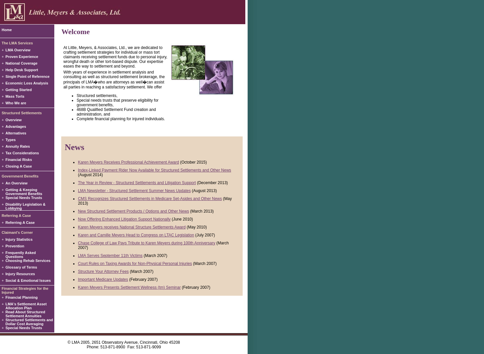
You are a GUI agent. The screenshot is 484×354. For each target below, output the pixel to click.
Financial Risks (18, 160)
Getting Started (18, 90)
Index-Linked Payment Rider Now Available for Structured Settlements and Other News (154, 170)
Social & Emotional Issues (28, 280)
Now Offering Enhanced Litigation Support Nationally (124, 219)
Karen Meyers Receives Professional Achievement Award (128, 162)
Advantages (15, 126)
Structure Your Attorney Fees (103, 271)
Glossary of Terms (21, 267)
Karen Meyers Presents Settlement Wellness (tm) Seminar (129, 287)
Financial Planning (21, 297)
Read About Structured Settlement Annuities (25, 314)
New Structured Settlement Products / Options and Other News (133, 211)
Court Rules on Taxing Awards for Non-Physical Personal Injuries (135, 263)
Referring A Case (19, 223)
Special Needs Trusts (23, 198)
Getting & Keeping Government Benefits (23, 192)
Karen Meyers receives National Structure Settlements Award (131, 227)
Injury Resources (20, 274)
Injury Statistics (18, 239)
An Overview (16, 183)
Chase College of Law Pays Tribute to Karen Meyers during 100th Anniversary (146, 243)
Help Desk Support (21, 70)
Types (10, 140)
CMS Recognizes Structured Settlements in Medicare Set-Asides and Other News (150, 198)
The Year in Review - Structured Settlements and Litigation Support (137, 182)
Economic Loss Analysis (26, 83)
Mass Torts (14, 96)
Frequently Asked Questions (20, 255)
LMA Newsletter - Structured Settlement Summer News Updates (134, 190)
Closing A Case (18, 166)
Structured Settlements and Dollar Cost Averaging (29, 322)
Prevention (14, 246)
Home (7, 30)
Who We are (15, 103)
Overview (13, 120)
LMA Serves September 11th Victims (110, 255)
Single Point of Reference (27, 76)
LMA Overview (17, 50)
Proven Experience (21, 57)
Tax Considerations (22, 153)
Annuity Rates (17, 146)
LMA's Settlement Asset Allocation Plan (25, 306)
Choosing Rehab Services (27, 261)
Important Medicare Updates (103, 279)
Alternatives (15, 133)
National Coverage (21, 63)
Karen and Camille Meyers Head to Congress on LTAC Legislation (136, 235)
